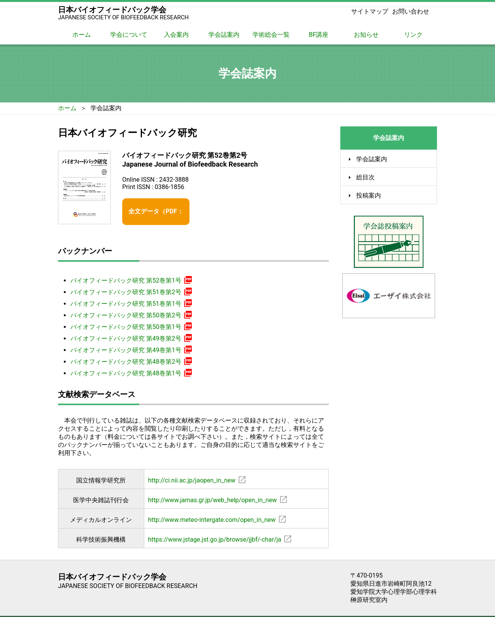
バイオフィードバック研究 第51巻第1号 (130, 294)
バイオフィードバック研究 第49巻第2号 (130, 329)
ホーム (81, 34)
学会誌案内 (223, 34)
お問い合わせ (410, 11)
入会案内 (176, 34)
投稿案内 (368, 195)
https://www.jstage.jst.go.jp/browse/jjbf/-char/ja (215, 531)
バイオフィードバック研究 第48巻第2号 (130, 352)
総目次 (365, 177)
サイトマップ (369, 11)
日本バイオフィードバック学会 (112, 9)
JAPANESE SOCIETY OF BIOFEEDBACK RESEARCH (123, 17)
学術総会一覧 (271, 34)
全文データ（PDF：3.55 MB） (170, 207)
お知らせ (366, 34)
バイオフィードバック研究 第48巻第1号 (130, 364)
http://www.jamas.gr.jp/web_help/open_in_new (212, 491)
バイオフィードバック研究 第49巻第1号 (130, 341)
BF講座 (319, 34)
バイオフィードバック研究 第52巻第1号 (130, 271)
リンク (413, 34)
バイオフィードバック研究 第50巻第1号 (130, 317)
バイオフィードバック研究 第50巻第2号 (130, 306)
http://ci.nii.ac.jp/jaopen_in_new (192, 472)
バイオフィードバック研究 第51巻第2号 (130, 283)
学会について (128, 34)
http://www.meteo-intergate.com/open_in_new (212, 511)
